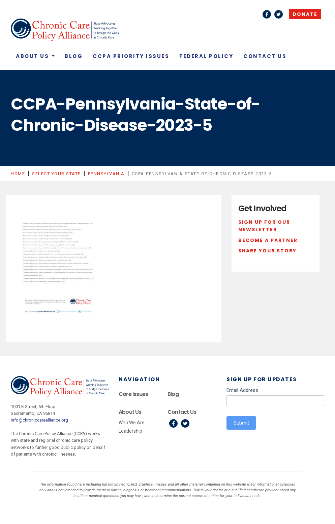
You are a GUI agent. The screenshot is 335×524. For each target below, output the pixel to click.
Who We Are (132, 422)
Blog (74, 56)
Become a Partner (268, 240)
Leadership (130, 431)
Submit (241, 423)
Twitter (278, 14)
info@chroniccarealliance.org (39, 420)
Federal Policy (206, 56)
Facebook (267, 14)
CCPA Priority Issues (131, 56)
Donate (305, 14)
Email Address (242, 390)
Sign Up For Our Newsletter (264, 226)
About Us (33, 56)
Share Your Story (267, 250)
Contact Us (264, 56)
